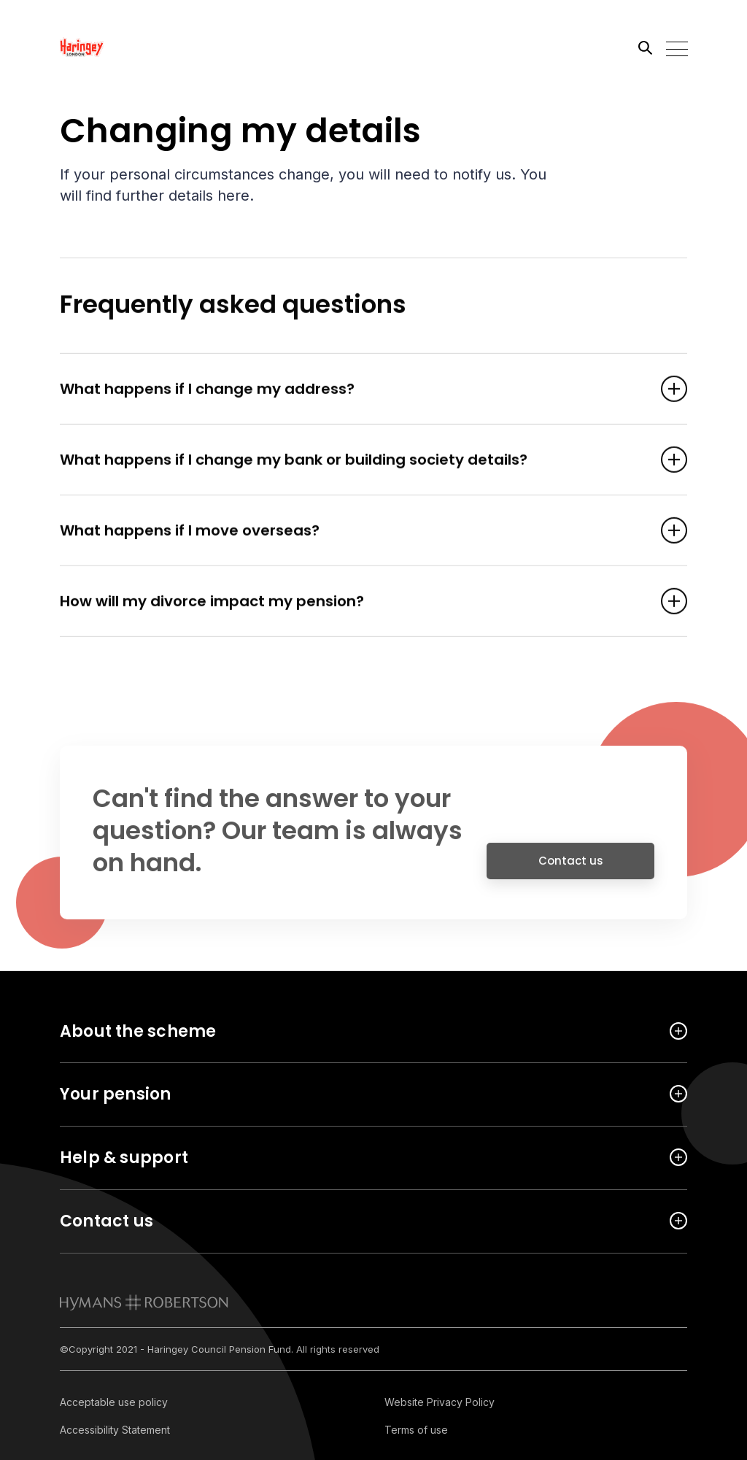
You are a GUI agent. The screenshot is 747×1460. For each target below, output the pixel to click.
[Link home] (125, 47)
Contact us (570, 867)
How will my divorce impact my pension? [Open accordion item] (351, 602)
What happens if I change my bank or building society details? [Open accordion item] (351, 461)
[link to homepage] (144, 1302)
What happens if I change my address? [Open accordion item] (351, 390)
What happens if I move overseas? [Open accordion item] (351, 531)
